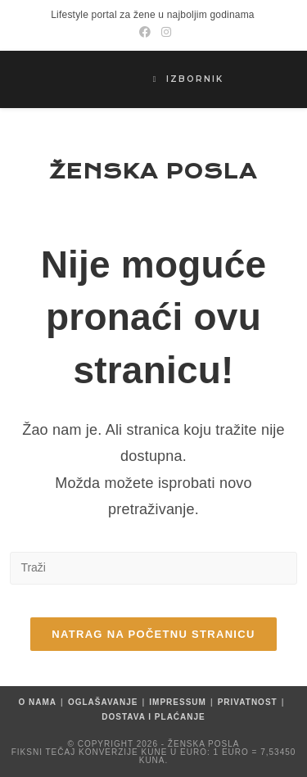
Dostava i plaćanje (153, 716)
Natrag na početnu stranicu (153, 634)
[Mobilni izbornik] (182, 79)
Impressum (177, 702)
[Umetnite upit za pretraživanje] (153, 568)
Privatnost (248, 702)
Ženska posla (153, 171)
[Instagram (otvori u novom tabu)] (163, 32)
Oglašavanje (103, 702)
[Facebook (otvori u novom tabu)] (145, 32)
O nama (38, 702)
